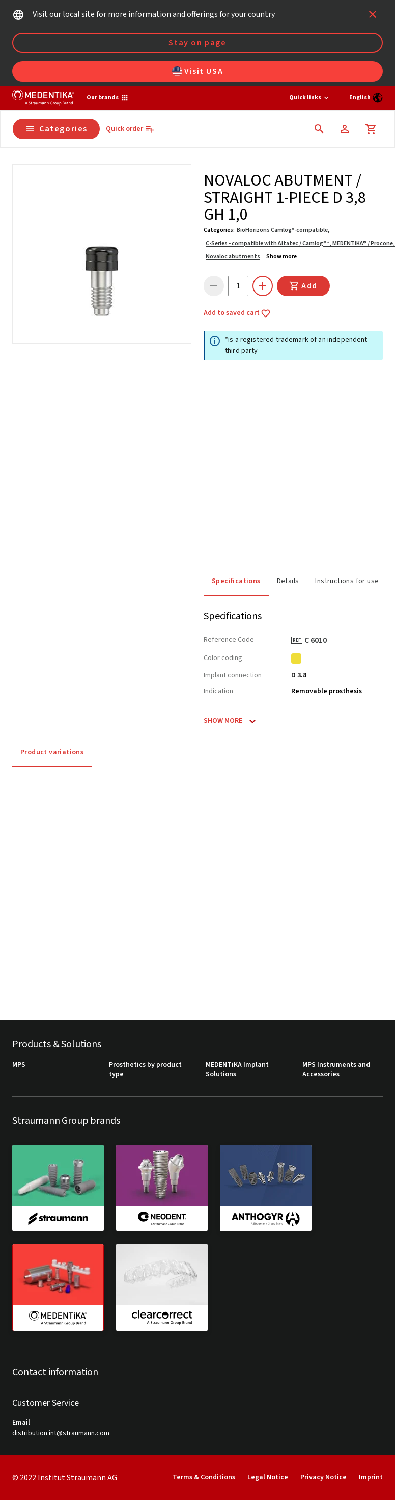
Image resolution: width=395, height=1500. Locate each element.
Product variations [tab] (51, 752)
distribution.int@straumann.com (60, 1433)
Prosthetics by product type (145, 1070)
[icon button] (372, 14)
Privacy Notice (323, 1477)
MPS (18, 1065)
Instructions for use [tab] (347, 581)
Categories (56, 129)
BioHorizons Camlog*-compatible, (283, 230)
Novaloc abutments (233, 256)
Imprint (371, 1477)
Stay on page (197, 42)
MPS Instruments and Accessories (336, 1070)
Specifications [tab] (236, 581)
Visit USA (197, 71)
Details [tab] (288, 581)
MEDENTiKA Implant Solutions (237, 1070)
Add (303, 286)
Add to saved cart (237, 313)
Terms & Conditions (204, 1477)
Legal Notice (267, 1477)
